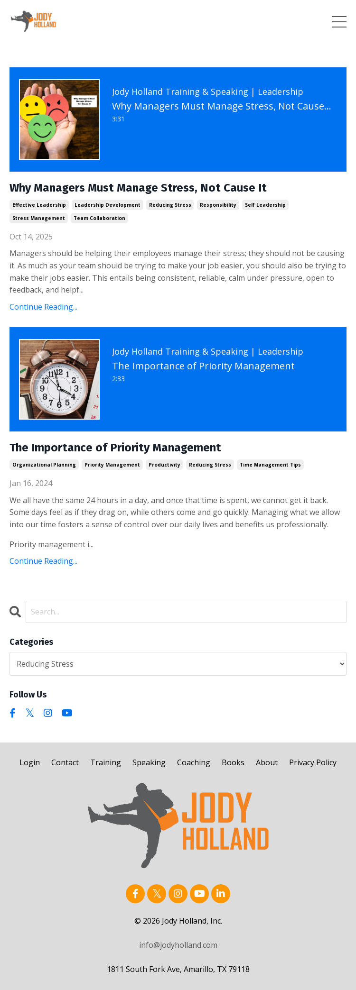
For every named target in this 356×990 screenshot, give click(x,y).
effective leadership (39, 205)
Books (233, 762)
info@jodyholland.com (178, 945)
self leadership (265, 205)
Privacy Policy (313, 762)
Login (29, 762)
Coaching (193, 762)
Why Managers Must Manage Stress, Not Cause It (138, 187)
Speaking (149, 762)
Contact (65, 762)
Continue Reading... (43, 307)
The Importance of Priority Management (115, 447)
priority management (112, 464)
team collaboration (99, 218)
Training (105, 762)
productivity (164, 464)
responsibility (218, 205)
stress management (38, 218)
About (267, 762)
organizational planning (44, 464)
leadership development (108, 205)
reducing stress (170, 205)
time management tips (270, 464)
